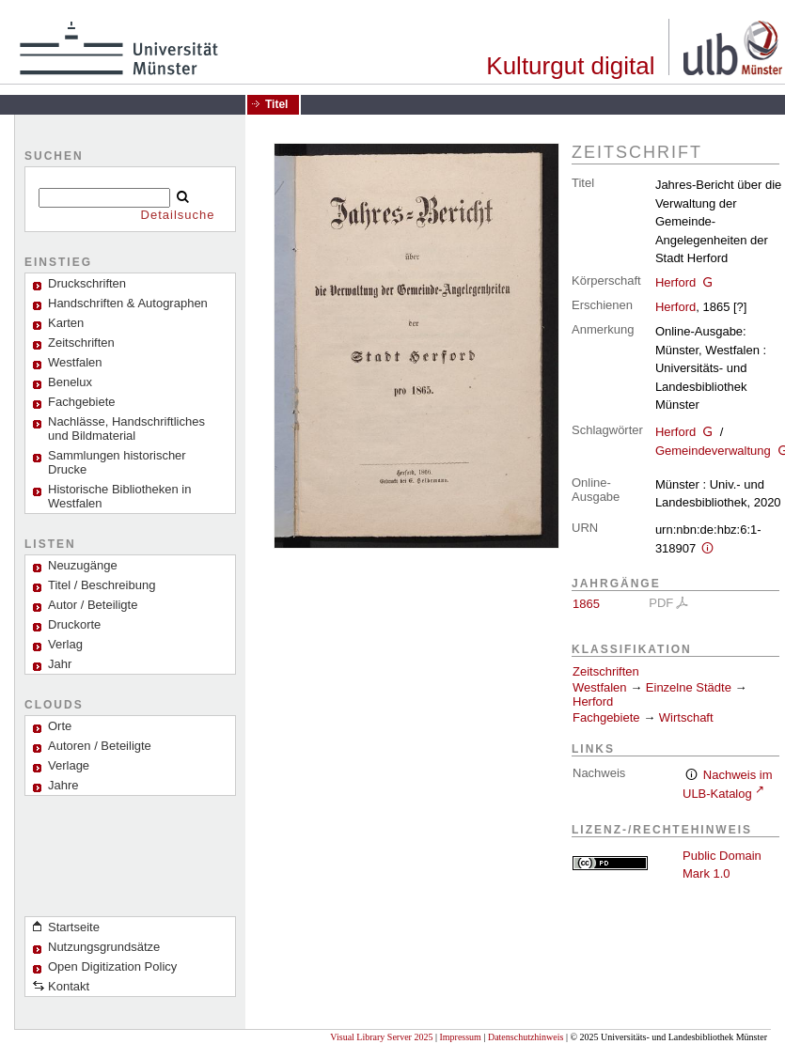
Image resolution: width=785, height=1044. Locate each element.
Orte (59, 726)
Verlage (68, 765)
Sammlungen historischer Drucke (117, 462)
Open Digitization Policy (112, 966)
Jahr (59, 664)
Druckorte (74, 624)
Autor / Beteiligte (92, 605)
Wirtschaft (686, 717)
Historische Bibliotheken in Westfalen (119, 496)
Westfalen (75, 362)
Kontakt (68, 986)
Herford (675, 282)
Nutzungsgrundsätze (104, 947)
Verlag (65, 644)
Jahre (63, 785)
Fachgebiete (82, 402)
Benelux (70, 382)
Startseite (74, 927)
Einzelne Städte (688, 687)
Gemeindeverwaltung (713, 451)
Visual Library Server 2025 (381, 1037)
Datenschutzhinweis (526, 1037)
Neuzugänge (83, 565)
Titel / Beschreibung (101, 585)
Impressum (459, 1037)
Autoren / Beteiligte (99, 746)
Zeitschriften (606, 671)
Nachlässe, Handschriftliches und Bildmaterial (126, 428)
